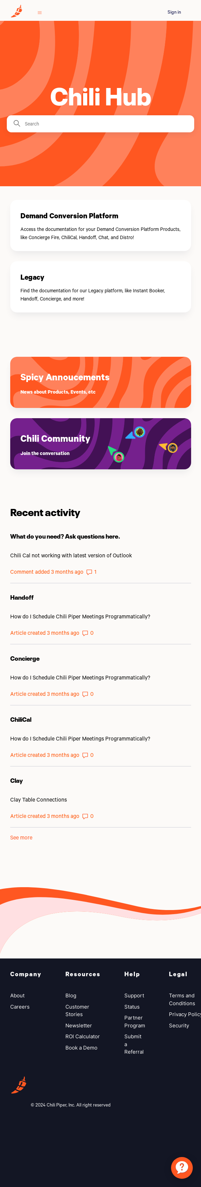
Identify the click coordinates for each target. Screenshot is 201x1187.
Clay (16, 779)
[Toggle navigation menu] (39, 12)
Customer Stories (77, 1010)
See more (21, 837)
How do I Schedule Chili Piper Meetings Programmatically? (80, 616)
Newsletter (78, 1025)
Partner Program (134, 1021)
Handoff (22, 596)
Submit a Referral (134, 1044)
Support (134, 995)
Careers (20, 1006)
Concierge (25, 657)
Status (132, 1006)
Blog (70, 995)
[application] (182, 1168)
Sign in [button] (174, 12)
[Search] (100, 123)
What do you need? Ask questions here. (65, 535)
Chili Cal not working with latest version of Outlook (71, 555)
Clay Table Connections (38, 799)
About (17, 995)
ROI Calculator (82, 1036)
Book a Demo (81, 1047)
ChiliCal (20, 718)
